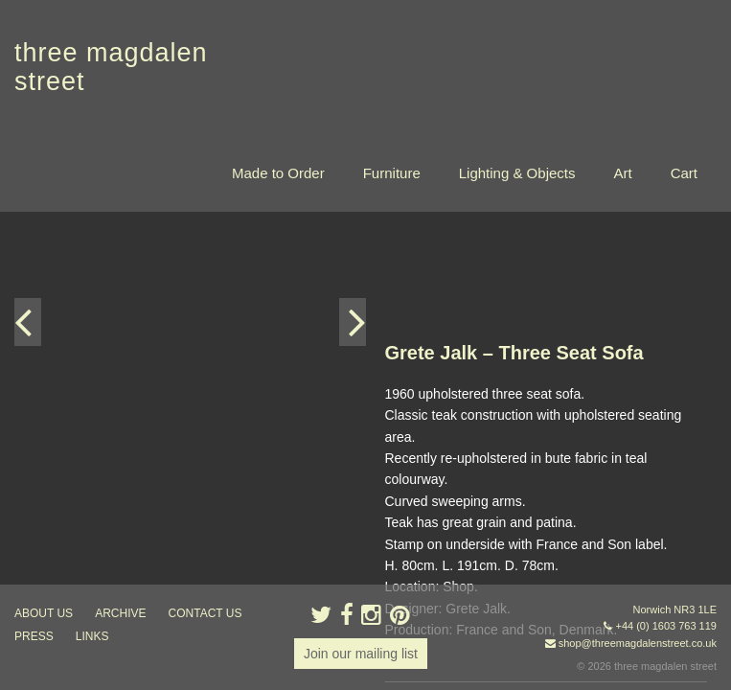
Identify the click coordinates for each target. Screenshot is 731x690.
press (34, 636)
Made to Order (278, 173)
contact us (205, 613)
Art (622, 173)
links (92, 636)
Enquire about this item (453, 487)
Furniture (392, 173)
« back (404, 546)
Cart (684, 173)
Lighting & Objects (517, 173)
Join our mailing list (361, 653)
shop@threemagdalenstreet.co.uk (638, 643)
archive (120, 613)
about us (43, 613)
